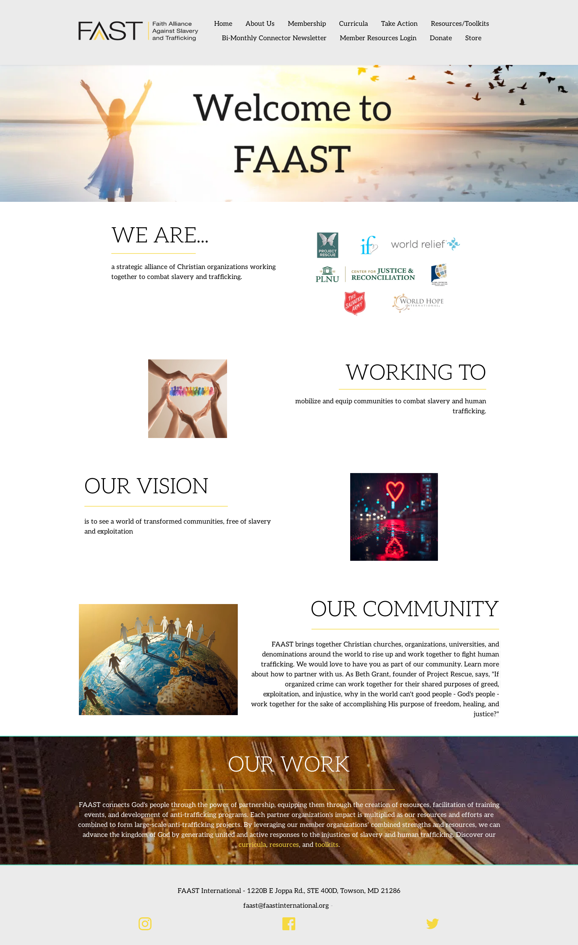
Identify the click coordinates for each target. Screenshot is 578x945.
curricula (252, 845)
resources (284, 845)
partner (305, 674)
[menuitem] (225, 24)
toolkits (326, 845)
